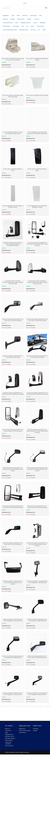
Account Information (24, 730)
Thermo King (40, 26)
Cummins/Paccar (8, 22)
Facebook (35, 728)
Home (25, 3)
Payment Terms (9, 736)
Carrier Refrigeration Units (10, 30)
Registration (22, 728)
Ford (22, 26)
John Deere (16, 26)
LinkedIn (35, 730)
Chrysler (29, 19)
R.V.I (27, 26)
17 (43, 706)
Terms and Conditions (8, 743)
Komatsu (32, 30)
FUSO (16, 22)
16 (40, 706)
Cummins (36, 19)
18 (46, 706)
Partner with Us (9, 746)
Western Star (20, 19)
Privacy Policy (8, 740)
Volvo (12, 15)
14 (34, 706)
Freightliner (6, 15)
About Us (7, 728)
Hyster (32, 26)
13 (31, 706)
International (33, 15)
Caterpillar (42, 22)
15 (37, 706)
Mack (18, 15)
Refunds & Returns (10, 738)
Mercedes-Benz (23, 30)
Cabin (43, 30)
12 (28, 706)
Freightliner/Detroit (25, 22)
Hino (40, 15)
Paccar (35, 22)
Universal (5, 19)
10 (21, 706)
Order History (22, 732)
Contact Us (8, 730)
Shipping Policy (9, 734)
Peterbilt (12, 19)
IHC (39, 30)
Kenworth (24, 15)
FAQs (6, 732)
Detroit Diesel (6, 26)
